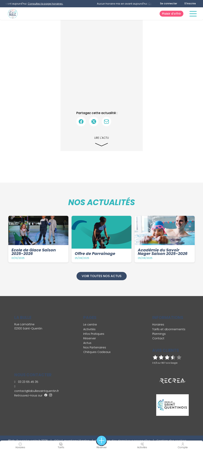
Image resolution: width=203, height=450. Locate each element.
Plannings (159, 334)
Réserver (89, 338)
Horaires (158, 324)
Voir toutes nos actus (102, 276)
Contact (158, 338)
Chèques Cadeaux (97, 352)
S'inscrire (190, 3)
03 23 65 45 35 (26, 382)
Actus (87, 343)
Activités (89, 329)
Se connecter (168, 3)
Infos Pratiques (93, 334)
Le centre (90, 324)
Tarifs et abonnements (168, 329)
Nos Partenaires (94, 347)
